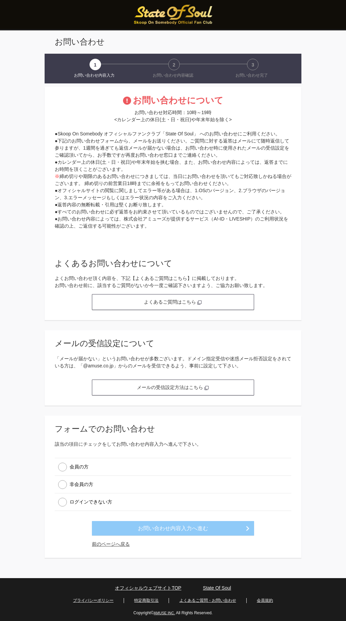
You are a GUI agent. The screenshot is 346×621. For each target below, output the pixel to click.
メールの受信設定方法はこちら (173, 387)
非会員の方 (81, 484)
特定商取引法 (146, 599)
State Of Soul (217, 588)
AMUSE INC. (164, 611)
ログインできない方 (91, 501)
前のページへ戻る (111, 544)
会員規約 (265, 599)
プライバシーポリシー (93, 599)
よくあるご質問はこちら (173, 302)
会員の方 (79, 466)
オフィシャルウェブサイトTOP (148, 588)
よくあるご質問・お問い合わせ (207, 599)
